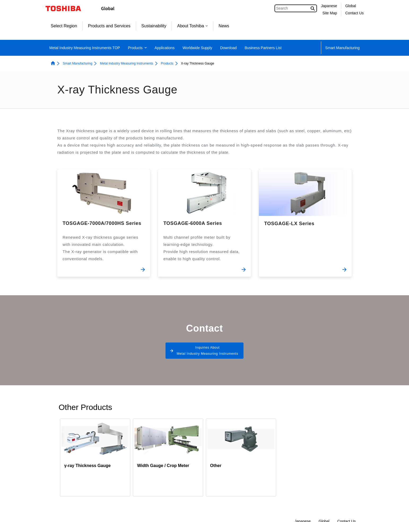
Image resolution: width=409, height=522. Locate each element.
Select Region (64, 26)
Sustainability (153, 26)
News (224, 26)
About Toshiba (192, 26)
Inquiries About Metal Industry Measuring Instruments (207, 353)
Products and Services (109, 26)
